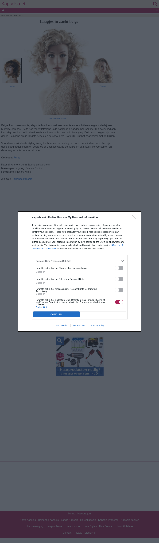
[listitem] (79, 261)
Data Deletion (61, 325)
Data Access (79, 325)
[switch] (119, 268)
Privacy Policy (97, 325)
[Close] (135, 218)
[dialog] (79, 271)
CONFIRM (56, 314)
